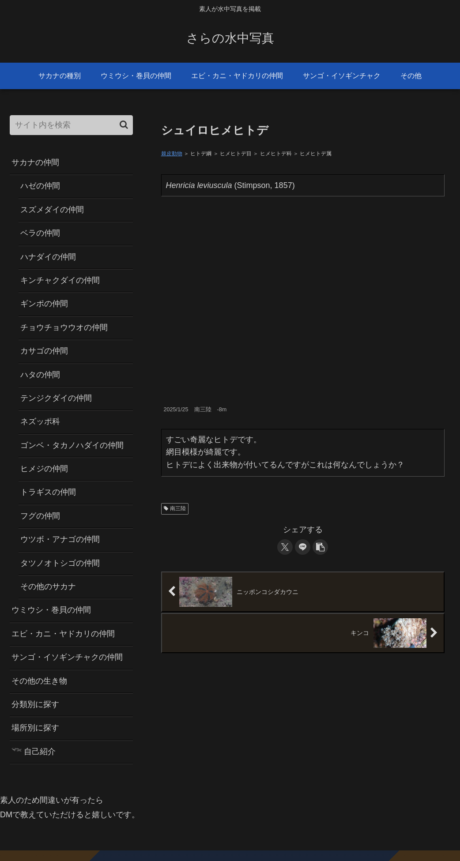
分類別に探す (35, 704)
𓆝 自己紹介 (33, 751)
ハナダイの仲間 (48, 256)
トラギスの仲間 (48, 492)
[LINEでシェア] (302, 547)
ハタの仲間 (40, 374)
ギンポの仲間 (44, 303)
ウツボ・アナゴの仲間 (60, 539)
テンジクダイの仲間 (56, 398)
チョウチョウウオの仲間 (64, 327)
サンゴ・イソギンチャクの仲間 (67, 657)
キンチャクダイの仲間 (60, 280)
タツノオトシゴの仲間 (60, 563)
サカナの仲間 (35, 162)
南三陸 (175, 508)
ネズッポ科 (40, 421)
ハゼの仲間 (40, 185)
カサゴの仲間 (44, 350)
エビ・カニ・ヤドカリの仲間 (63, 633)
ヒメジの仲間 (44, 468)
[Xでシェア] (285, 547)
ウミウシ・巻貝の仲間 (51, 609)
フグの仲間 (40, 515)
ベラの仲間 (40, 233)
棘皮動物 (171, 153)
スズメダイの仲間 (52, 209)
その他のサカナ (48, 586)
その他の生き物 (39, 681)
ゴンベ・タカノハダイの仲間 (72, 445)
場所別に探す (35, 727)
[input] (71, 125)
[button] (320, 547)
